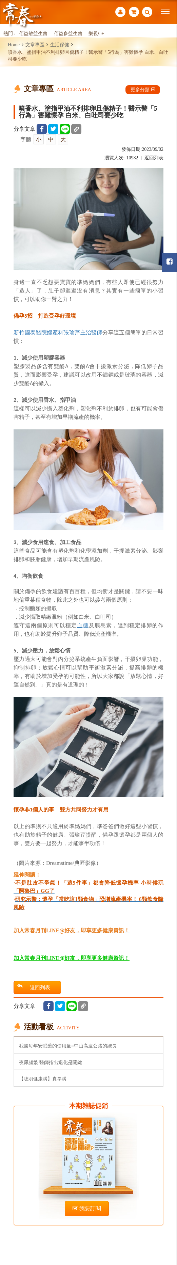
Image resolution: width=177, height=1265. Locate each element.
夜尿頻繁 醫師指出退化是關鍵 (50, 1062)
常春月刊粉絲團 (169, 261)
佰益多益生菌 (68, 33)
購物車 (134, 12)
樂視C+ (96, 33)
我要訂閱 (87, 1208)
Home (14, 44)
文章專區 (34, 44)
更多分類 (143, 89)
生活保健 (59, 44)
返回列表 (153, 157)
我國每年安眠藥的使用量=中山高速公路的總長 (68, 1045)
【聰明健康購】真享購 (42, 1078)
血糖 (82, 625)
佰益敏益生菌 (33, 33)
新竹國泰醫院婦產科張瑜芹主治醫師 (58, 332)
